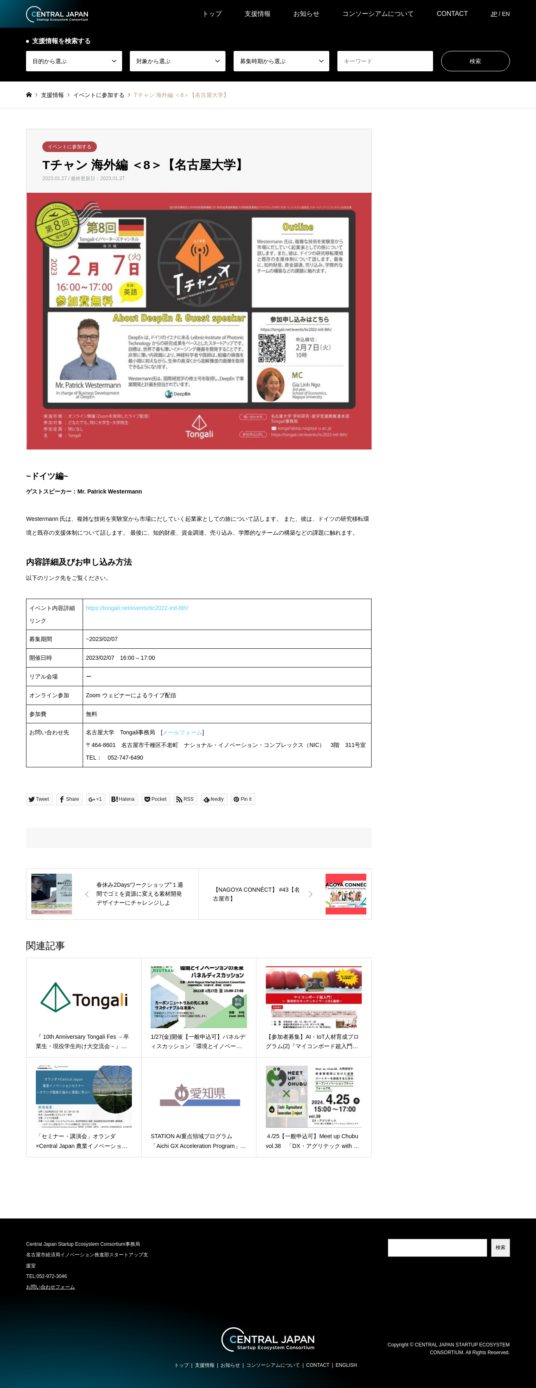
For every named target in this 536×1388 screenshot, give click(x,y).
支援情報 (258, 13)
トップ (212, 13)
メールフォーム (182, 732)
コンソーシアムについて (378, 13)
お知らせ (306, 13)
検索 (500, 1247)
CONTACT (452, 13)
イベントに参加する (70, 147)
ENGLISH (346, 1365)
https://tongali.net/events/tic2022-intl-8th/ (137, 608)
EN (506, 14)
